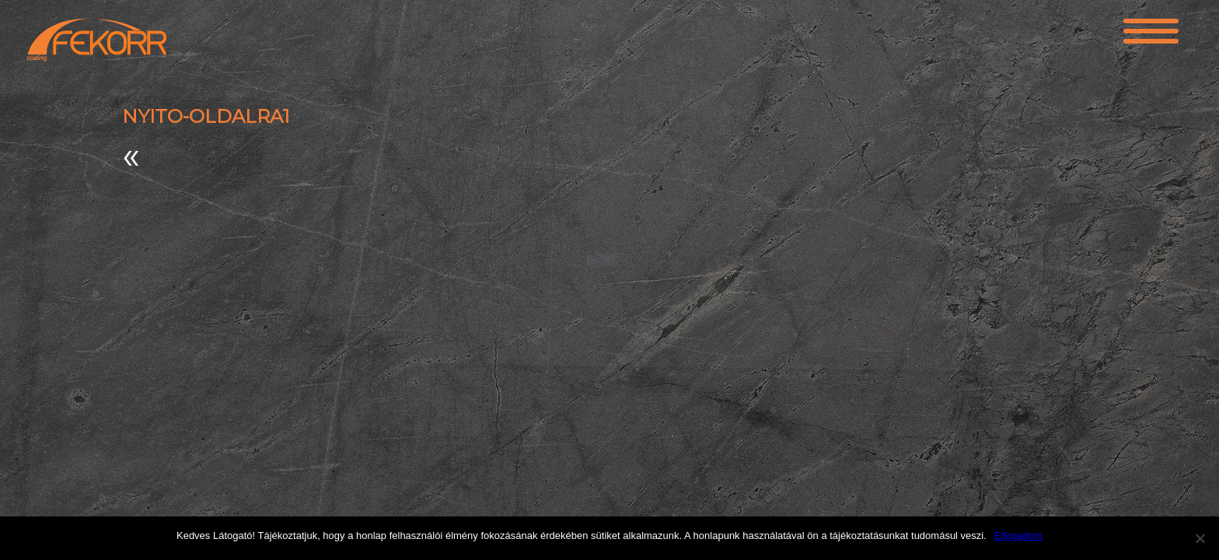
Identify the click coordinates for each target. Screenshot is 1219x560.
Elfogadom (1018, 535)
